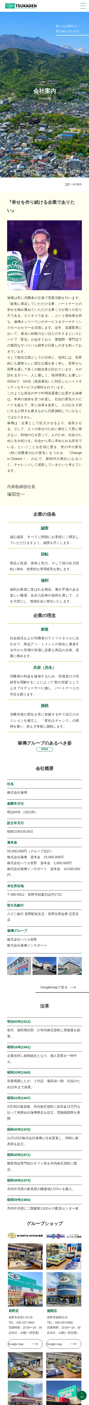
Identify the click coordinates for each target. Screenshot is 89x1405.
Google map (15, 1344)
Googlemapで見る (54, 987)
